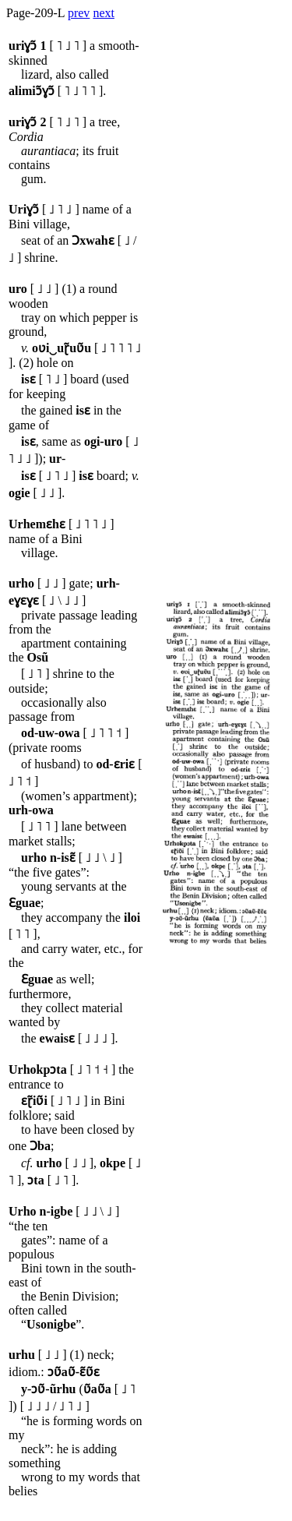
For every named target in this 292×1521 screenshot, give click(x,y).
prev (79, 12)
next (103, 12)
